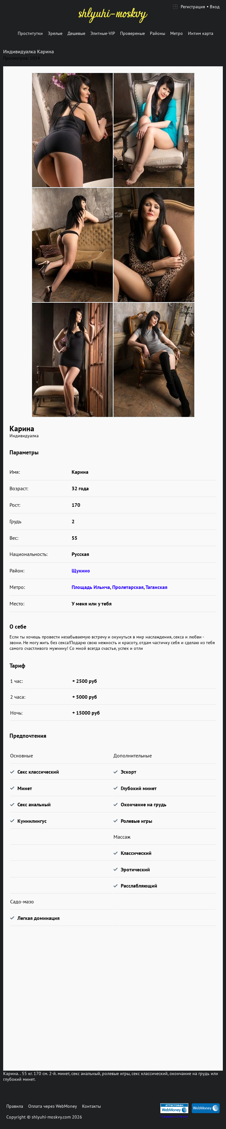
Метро (176, 33)
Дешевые (76, 33)
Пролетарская (128, 587)
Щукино (81, 570)
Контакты (91, 1106)
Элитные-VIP (102, 33)
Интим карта (200, 33)
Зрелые (55, 33)
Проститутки (30, 33)
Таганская (156, 587)
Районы (157, 33)
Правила (14, 1106)
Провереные (132, 33)
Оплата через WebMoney (52, 1106)
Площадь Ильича (91, 587)
